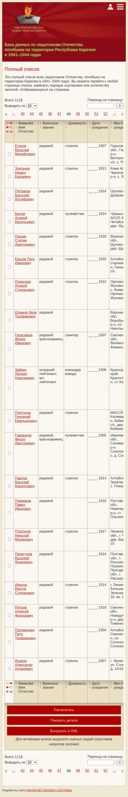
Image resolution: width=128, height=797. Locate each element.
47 (59, 114)
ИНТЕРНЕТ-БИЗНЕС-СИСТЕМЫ (49, 790)
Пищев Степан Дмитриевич (25, 240)
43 (23, 114)
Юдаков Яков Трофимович (26, 314)
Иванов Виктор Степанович (25, 589)
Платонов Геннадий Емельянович (26, 417)
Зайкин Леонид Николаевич (25, 374)
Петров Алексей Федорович (24, 611)
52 (105, 114)
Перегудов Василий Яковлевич (24, 558)
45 (41, 114)
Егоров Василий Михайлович (25, 150)
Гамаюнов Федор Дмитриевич (25, 439)
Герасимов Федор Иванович (24, 339)
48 (68, 114)
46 (50, 114)
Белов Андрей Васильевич (25, 218)
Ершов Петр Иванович (25, 261)
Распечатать (64, 710)
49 (78, 114)
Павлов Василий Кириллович (25, 482)
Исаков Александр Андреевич (24, 665)
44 (32, 114)
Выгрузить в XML (64, 731)
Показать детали (64, 720)
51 (96, 114)
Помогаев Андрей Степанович (25, 286)
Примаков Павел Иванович (23, 505)
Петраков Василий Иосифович (24, 195)
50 (87, 114)
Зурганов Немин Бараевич (23, 172)
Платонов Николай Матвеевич (24, 535)
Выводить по (15, 106)
